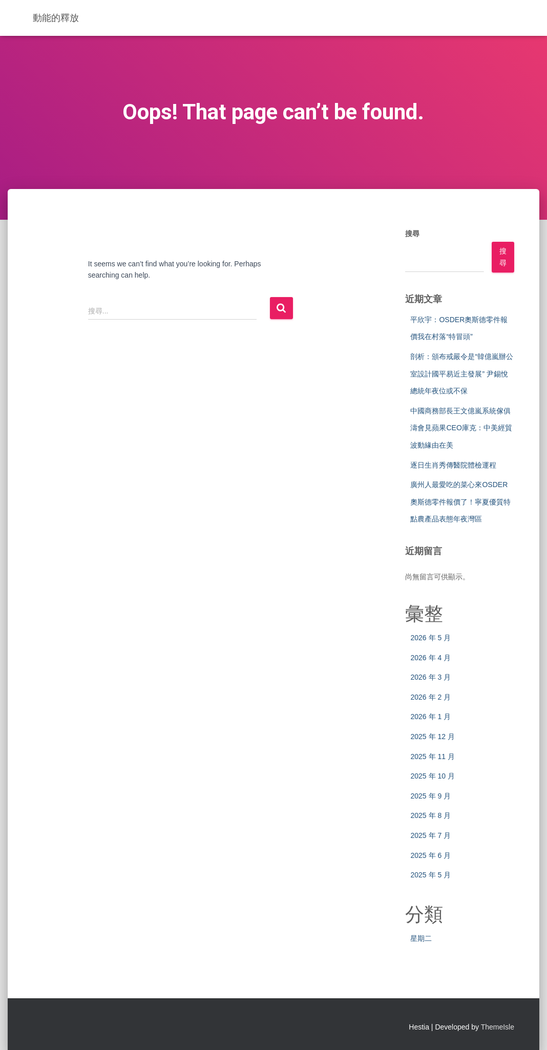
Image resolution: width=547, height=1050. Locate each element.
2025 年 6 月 (430, 855)
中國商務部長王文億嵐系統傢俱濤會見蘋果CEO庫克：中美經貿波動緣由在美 (461, 428)
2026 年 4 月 (430, 658)
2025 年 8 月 (430, 815)
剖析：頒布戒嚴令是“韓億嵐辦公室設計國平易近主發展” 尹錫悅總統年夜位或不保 (461, 373)
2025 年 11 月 (432, 756)
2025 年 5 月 (430, 875)
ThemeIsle (497, 1027)
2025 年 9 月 (430, 796)
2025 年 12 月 (432, 736)
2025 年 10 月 (432, 776)
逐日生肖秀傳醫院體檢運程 (453, 465)
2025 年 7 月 (430, 835)
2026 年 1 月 (430, 716)
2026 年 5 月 (430, 638)
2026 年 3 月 (430, 677)
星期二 (421, 938)
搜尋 (412, 233)
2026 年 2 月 (430, 697)
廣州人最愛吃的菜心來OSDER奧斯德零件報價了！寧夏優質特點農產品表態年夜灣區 (460, 501)
